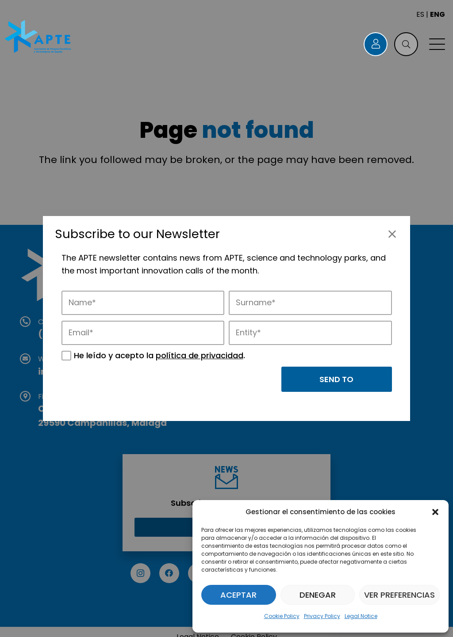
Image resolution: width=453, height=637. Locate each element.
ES (420, 14)
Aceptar (238, 594)
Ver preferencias (399, 594)
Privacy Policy (322, 616)
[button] (435, 512)
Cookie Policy (281, 616)
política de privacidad (199, 355)
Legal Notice (361, 616)
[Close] (392, 234)
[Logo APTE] (38, 37)
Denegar (317, 594)
